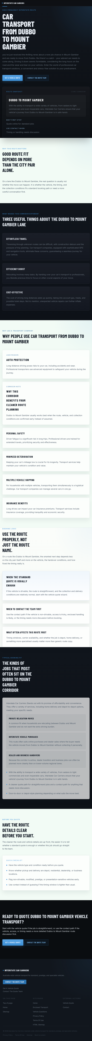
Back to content (40, 1035)
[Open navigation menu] (88, 3)
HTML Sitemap (39, 1025)
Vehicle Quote (68, 1003)
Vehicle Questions (40, 1012)
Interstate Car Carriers (16, 970)
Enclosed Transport (40, 1007)
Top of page (7, 1003)
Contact (66, 1007)
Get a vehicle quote (12, 78)
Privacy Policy (38, 1016)
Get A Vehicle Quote (11, 988)
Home (5, 1007)
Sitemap (6, 1012)
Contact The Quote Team (14, 982)
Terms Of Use (38, 1020)
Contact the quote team (37, 78)
